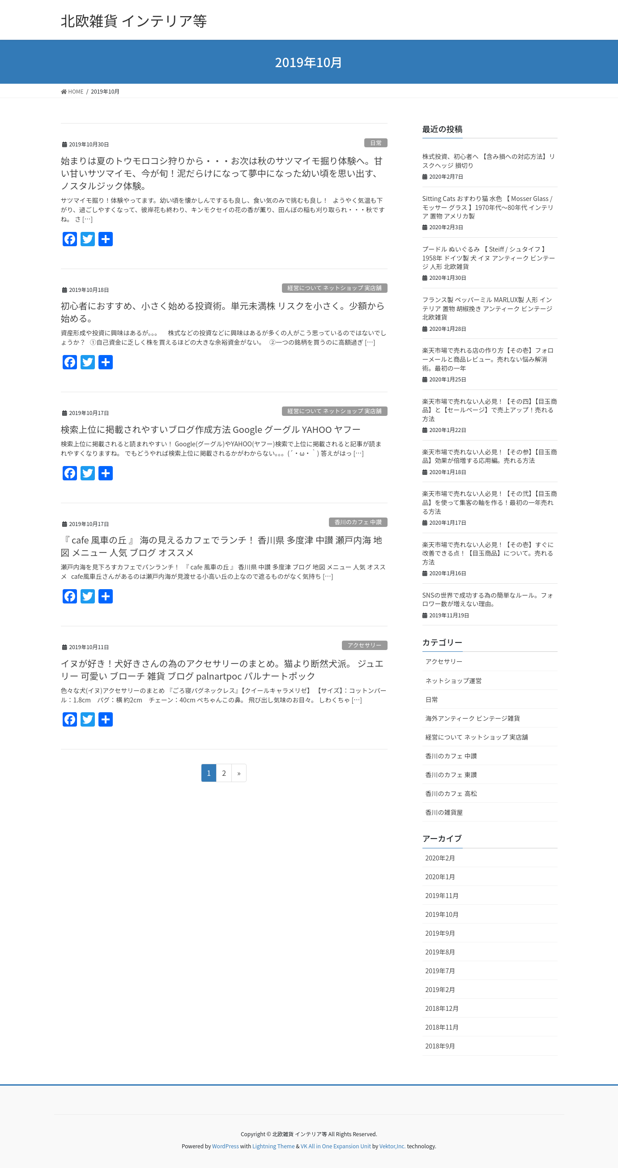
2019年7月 (441, 970)
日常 (376, 142)
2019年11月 (442, 895)
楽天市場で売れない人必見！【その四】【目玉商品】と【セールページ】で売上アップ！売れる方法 (489, 410)
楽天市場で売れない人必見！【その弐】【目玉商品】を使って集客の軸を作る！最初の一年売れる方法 (489, 502)
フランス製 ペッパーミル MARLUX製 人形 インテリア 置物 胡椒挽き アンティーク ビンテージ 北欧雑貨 (487, 308)
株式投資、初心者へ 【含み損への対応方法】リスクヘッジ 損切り (488, 161)
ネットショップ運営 (454, 680)
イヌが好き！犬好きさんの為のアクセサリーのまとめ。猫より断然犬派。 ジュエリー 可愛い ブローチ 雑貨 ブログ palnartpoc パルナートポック (222, 669)
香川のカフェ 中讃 (357, 522)
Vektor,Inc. (392, 1146)
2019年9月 (441, 932)
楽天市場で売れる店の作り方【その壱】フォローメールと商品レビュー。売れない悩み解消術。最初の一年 (488, 359)
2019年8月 (441, 951)
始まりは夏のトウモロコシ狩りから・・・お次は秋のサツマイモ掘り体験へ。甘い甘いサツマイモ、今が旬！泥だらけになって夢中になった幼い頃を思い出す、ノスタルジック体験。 (222, 173)
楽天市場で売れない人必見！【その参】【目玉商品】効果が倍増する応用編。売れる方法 (489, 456)
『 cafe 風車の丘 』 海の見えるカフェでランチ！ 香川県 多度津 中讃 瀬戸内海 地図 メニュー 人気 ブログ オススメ (221, 546)
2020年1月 (441, 876)
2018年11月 (442, 1027)
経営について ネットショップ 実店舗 (335, 287)
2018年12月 (442, 1008)
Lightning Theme (273, 1146)
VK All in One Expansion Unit (336, 1146)
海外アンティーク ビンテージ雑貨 (473, 718)
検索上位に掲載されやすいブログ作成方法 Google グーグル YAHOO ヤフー (211, 429)
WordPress (225, 1146)
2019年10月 (442, 914)
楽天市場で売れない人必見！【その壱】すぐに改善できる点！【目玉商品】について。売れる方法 (488, 553)
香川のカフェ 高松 (451, 793)
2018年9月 (441, 1045)
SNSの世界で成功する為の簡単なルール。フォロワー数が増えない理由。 (488, 599)
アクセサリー (365, 645)
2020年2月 (441, 857)
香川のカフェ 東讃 (451, 774)
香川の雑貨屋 (444, 812)
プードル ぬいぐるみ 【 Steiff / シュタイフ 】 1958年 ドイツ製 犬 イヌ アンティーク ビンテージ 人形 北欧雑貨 (488, 257)
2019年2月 (441, 989)
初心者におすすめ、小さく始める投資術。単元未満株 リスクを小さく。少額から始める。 (223, 312)
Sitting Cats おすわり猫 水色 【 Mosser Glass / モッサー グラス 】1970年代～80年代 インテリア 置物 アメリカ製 (488, 207)
